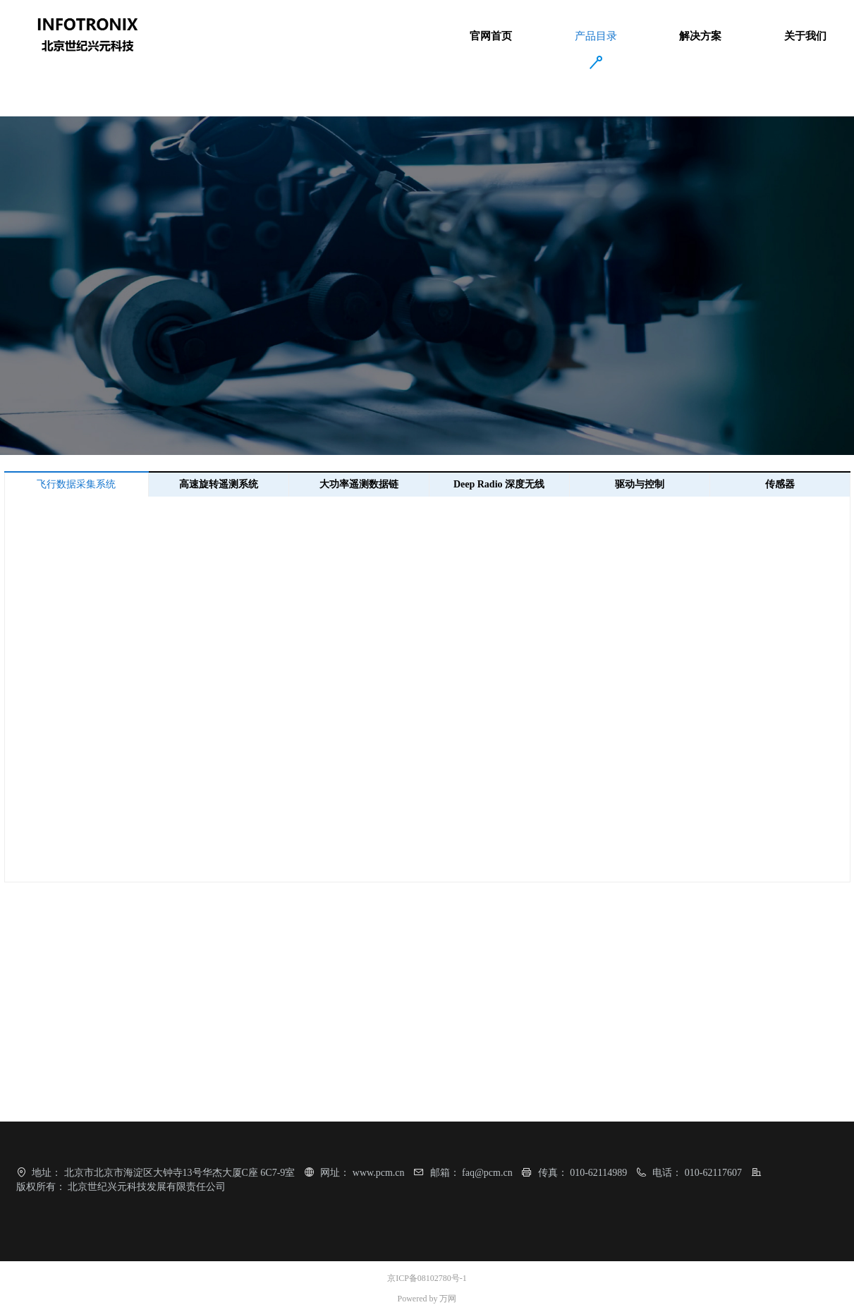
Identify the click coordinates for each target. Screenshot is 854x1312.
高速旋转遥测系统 (218, 484)
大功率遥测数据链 (358, 484)
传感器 (780, 484)
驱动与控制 (639, 484)
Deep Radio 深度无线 (498, 484)
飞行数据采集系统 (76, 484)
